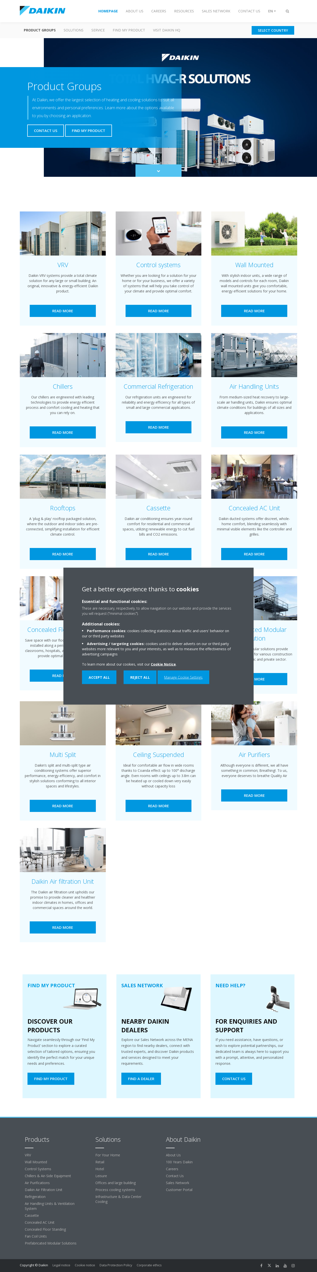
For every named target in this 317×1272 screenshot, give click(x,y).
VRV (28, 1155)
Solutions (73, 30)
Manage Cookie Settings (183, 677)
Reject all (140, 677)
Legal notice (61, 1265)
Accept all (99, 677)
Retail (99, 1162)
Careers (172, 1169)
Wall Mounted (36, 1162)
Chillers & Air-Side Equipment (48, 1175)
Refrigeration (35, 1196)
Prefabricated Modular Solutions (51, 1243)
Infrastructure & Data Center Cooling (118, 1199)
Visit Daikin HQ (166, 30)
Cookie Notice (163, 664)
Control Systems (38, 1169)
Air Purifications (37, 1182)
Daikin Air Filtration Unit (43, 1189)
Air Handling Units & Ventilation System (50, 1206)
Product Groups (40, 30)
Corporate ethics (149, 1265)
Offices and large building (115, 1182)
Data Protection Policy (116, 1265)
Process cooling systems (115, 1189)
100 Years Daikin (179, 1162)
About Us (173, 1155)
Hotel (99, 1169)
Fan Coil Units (36, 1236)
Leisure (101, 1175)
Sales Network (177, 1182)
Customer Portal (179, 1189)
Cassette (32, 1215)
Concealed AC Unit (39, 1222)
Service (98, 30)
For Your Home (107, 1155)
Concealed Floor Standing (45, 1229)
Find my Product (129, 30)
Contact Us (175, 1175)
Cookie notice (85, 1265)
